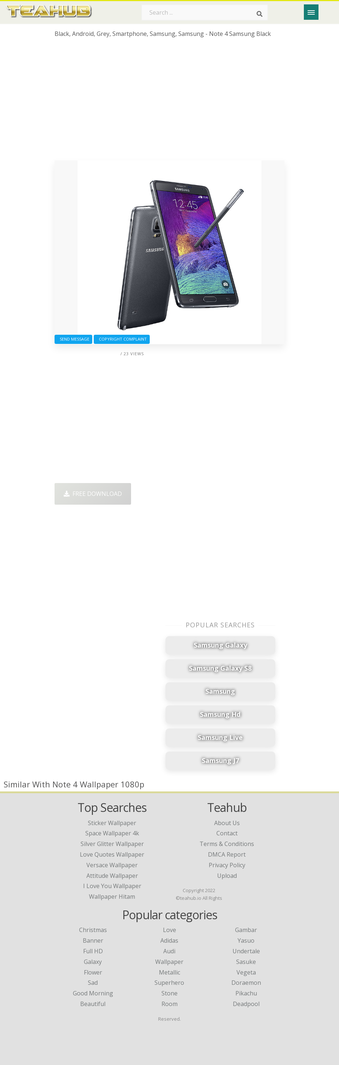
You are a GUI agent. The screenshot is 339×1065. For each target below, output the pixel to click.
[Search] (259, 13)
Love (169, 930)
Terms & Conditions (227, 844)
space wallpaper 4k (112, 833)
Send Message (73, 339)
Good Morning (93, 993)
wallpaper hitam (112, 897)
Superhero (169, 983)
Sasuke (246, 962)
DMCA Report (227, 854)
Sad (93, 983)
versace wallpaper (112, 865)
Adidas (169, 940)
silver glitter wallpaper (112, 844)
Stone (169, 993)
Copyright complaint (122, 339)
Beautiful (92, 1004)
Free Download (93, 494)
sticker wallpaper (112, 823)
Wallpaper (169, 962)
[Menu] (311, 12)
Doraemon (246, 983)
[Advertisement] (169, 102)
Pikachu (246, 993)
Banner (93, 940)
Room (169, 1004)
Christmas (93, 930)
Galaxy (93, 962)
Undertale (246, 951)
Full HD (93, 951)
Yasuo (246, 940)
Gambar (246, 930)
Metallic (169, 972)
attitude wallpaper (112, 876)
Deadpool (246, 1004)
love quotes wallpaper (112, 854)
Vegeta (246, 972)
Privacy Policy (227, 865)
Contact (227, 833)
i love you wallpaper (112, 886)
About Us (227, 823)
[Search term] (204, 12)
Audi (169, 951)
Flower (93, 972)
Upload (227, 876)
